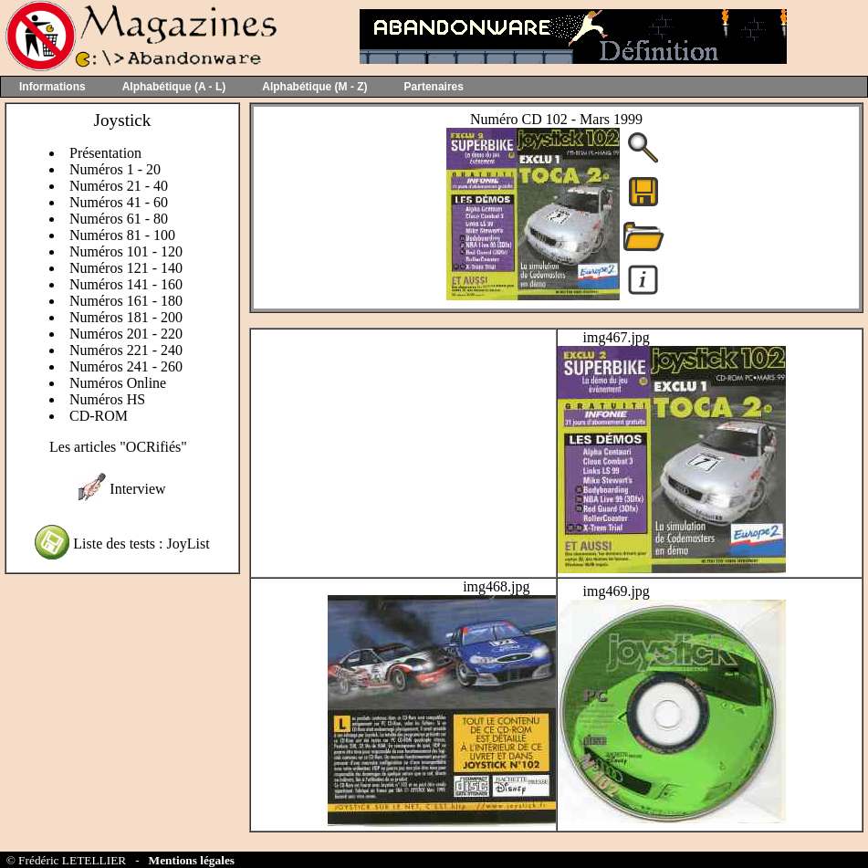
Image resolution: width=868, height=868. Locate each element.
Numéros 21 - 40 (118, 185)
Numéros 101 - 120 (126, 251)
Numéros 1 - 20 (115, 169)
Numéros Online (117, 383)
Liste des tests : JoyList (141, 543)
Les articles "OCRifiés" (118, 447)
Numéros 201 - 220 (126, 333)
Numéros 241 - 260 (126, 366)
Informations (52, 86)
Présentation (105, 153)
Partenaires (434, 86)
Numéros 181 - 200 (126, 317)
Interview (137, 489)
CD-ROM (98, 416)
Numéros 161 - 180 (126, 301)
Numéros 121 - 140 (126, 268)
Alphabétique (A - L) (174, 86)
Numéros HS (107, 399)
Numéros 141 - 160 (126, 284)
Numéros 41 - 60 (118, 202)
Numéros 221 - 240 (126, 350)
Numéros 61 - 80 (118, 218)
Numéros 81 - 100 (122, 235)
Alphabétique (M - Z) (314, 86)
